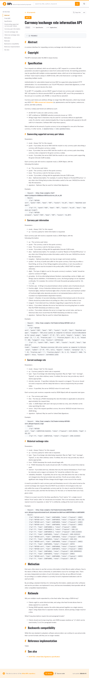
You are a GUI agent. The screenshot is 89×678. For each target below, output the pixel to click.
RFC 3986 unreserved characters (42, 102)
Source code (60, 673)
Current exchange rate (11, 32)
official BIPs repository (29, 673)
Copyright (7, 18)
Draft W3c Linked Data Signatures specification (44, 657)
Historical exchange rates (12, 35)
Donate (48, 673)
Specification (8, 21)
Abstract (7, 15)
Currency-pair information (12, 29)
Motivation (7, 38)
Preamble (31, 36)
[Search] (77, 4)
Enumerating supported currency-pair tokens (11, 25)
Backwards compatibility (11, 44)
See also (6, 50)
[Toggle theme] (84, 4)
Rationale (7, 41)
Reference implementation (12, 47)
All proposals (30, 12)
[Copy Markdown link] (84, 12)
